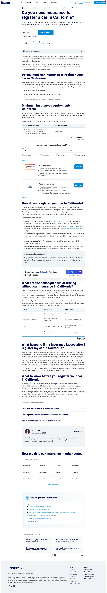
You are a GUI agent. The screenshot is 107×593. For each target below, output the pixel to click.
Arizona (58, 465)
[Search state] (53, 459)
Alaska (41, 465)
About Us (72, 569)
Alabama (26, 465)
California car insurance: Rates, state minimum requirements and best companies (52, 512)
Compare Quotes (100, 2)
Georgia (25, 479)
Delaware (58, 472)
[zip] (29, 32)
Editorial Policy (73, 574)
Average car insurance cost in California (40, 506)
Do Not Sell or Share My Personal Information (90, 577)
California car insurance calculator (39, 509)
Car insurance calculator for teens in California (42, 515)
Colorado (26, 472)
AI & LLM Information (75, 583)
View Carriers (45, 32)
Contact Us (73, 576)
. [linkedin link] (44, 433)
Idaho (57, 479)
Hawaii (41, 479)
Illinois (74, 479)
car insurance (57, 221)
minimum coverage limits (30, 87)
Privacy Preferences (89, 574)
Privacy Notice (88, 569)
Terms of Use (87, 572)
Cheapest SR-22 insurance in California (40, 518)
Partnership (73, 578)
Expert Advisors (74, 572)
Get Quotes (78, 151)
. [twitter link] (42, 433)
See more (31, 521)
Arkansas (75, 465)
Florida (74, 472)
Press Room (73, 581)
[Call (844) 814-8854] (74, 272)
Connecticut (42, 472)
